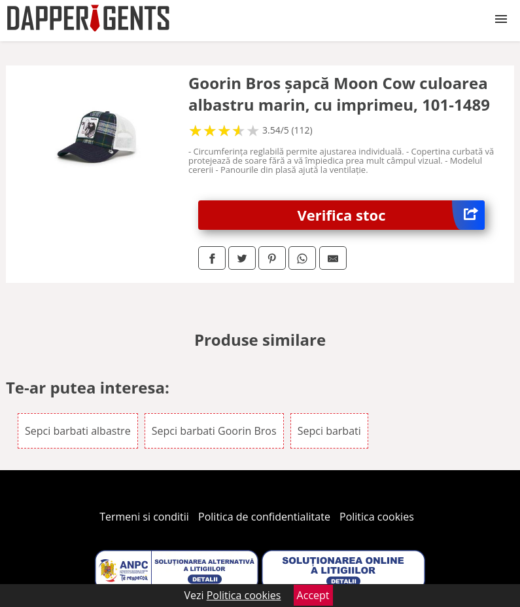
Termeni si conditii (144, 516)
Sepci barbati (329, 431)
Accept (313, 595)
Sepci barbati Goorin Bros (214, 431)
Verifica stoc (391, 215)
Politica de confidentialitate (264, 516)
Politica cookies (376, 516)
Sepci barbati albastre (78, 431)
